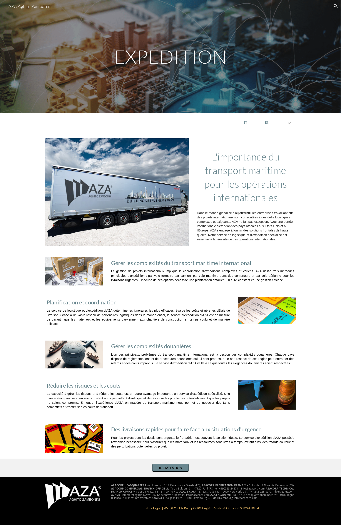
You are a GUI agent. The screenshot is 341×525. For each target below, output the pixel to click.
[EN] (266, 122)
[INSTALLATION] (170, 468)
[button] (336, 6)
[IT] (245, 122)
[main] (170, 57)
